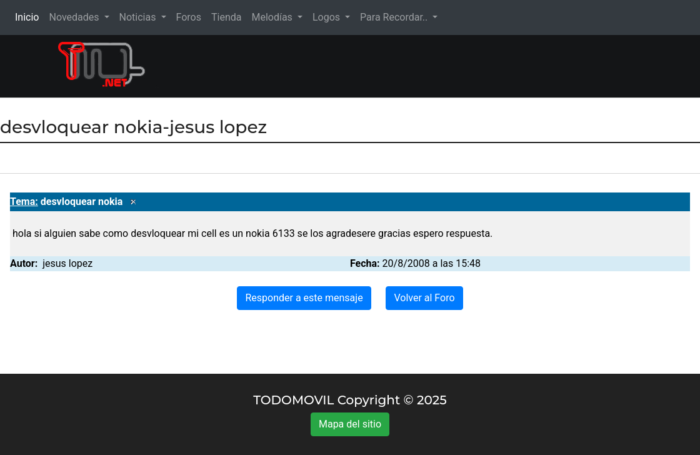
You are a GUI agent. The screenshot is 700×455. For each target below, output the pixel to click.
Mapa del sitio (350, 424)
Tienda (226, 17)
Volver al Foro (424, 298)
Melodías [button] (272, 17)
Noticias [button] (139, 17)
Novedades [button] (75, 17)
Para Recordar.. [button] (395, 17)
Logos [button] (327, 17)
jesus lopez (67, 263)
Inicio (29, 16)
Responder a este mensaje (303, 298)
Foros (188, 17)
